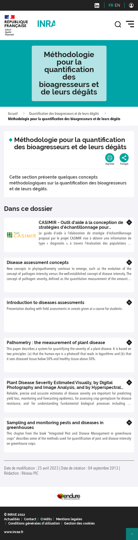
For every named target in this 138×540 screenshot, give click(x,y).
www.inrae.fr (13, 532)
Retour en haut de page (134, 536)
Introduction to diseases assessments (45, 302)
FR (111, 5)
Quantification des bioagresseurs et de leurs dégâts (64, 114)
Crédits (46, 519)
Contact (30, 519)
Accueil (13, 114)
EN (117, 5)
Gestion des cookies (79, 523)
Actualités (12, 519)
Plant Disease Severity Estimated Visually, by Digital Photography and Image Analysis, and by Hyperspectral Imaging (64, 387)
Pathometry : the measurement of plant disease (56, 342)
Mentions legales (69, 519)
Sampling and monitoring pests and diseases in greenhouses (55, 425)
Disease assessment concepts (38, 262)
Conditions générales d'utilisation (34, 523)
